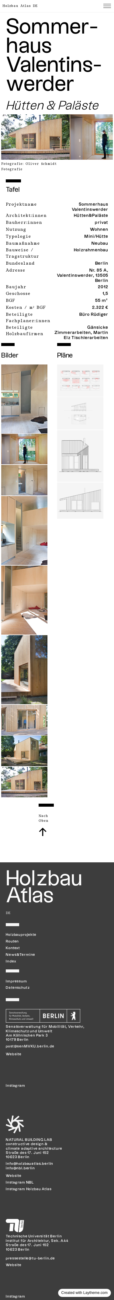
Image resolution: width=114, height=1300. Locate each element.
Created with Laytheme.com (84, 1293)
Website (14, 1054)
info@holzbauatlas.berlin (29, 1163)
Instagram (15, 1296)
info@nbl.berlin (20, 1168)
